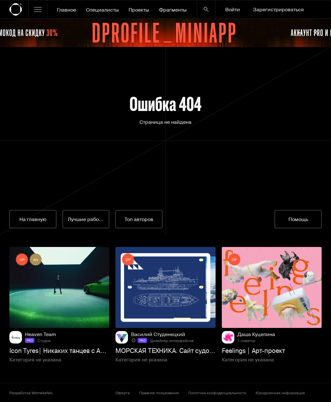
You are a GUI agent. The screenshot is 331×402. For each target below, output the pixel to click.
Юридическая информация (280, 392)
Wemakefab (42, 392)
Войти (232, 9)
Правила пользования (159, 392)
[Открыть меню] (37, 9)
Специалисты (102, 9)
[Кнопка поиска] (206, 9)
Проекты (139, 9)
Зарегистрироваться (278, 9)
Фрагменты (172, 9)
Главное (66, 9)
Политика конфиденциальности (217, 392)
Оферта (122, 392)
